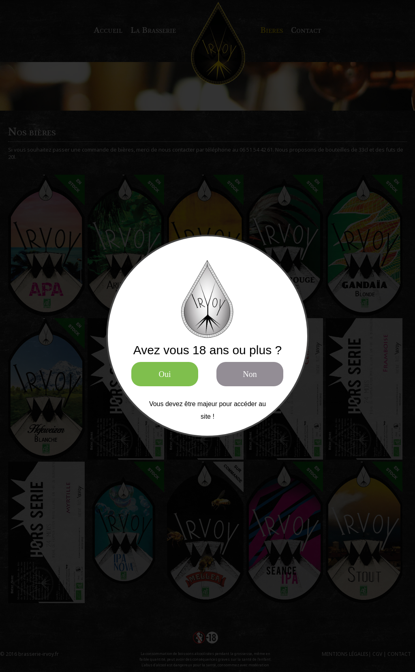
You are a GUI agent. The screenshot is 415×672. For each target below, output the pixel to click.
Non (250, 374)
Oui (165, 374)
